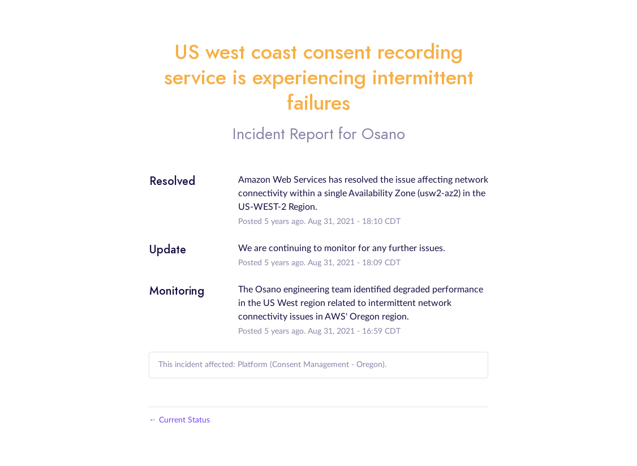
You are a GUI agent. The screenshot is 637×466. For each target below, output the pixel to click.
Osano (383, 134)
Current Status (179, 420)
